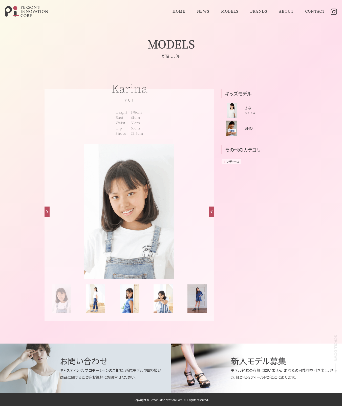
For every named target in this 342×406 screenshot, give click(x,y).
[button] (211, 212)
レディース (232, 161)
